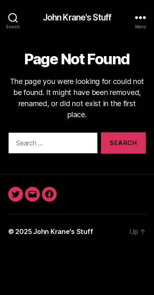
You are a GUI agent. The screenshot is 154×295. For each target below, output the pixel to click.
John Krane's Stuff (77, 17)
